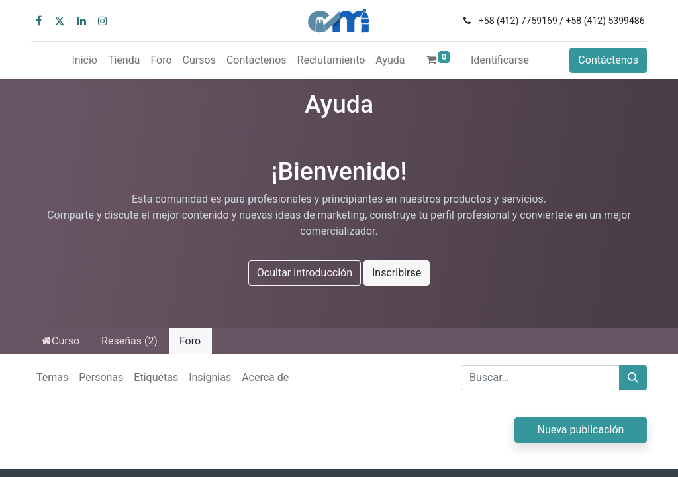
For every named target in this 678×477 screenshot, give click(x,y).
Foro (190, 341)
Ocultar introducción (304, 272)
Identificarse (500, 60)
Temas (52, 377)
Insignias (210, 377)
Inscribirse (396, 272)
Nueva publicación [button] (581, 429)
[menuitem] (84, 60)
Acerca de (265, 377)
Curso (60, 341)
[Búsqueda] (633, 377)
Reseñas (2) (129, 341)
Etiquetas (156, 377)
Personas (101, 377)
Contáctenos (608, 60)
